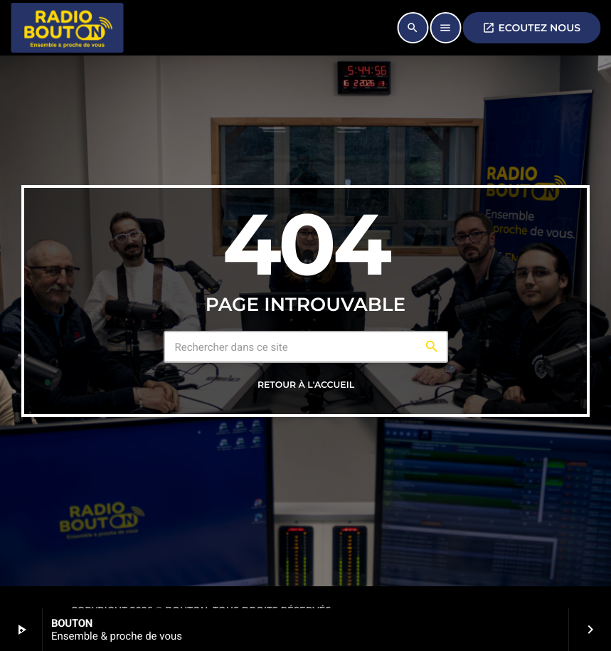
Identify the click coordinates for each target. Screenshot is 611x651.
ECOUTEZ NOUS (531, 27)
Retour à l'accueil (305, 385)
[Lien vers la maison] (67, 28)
